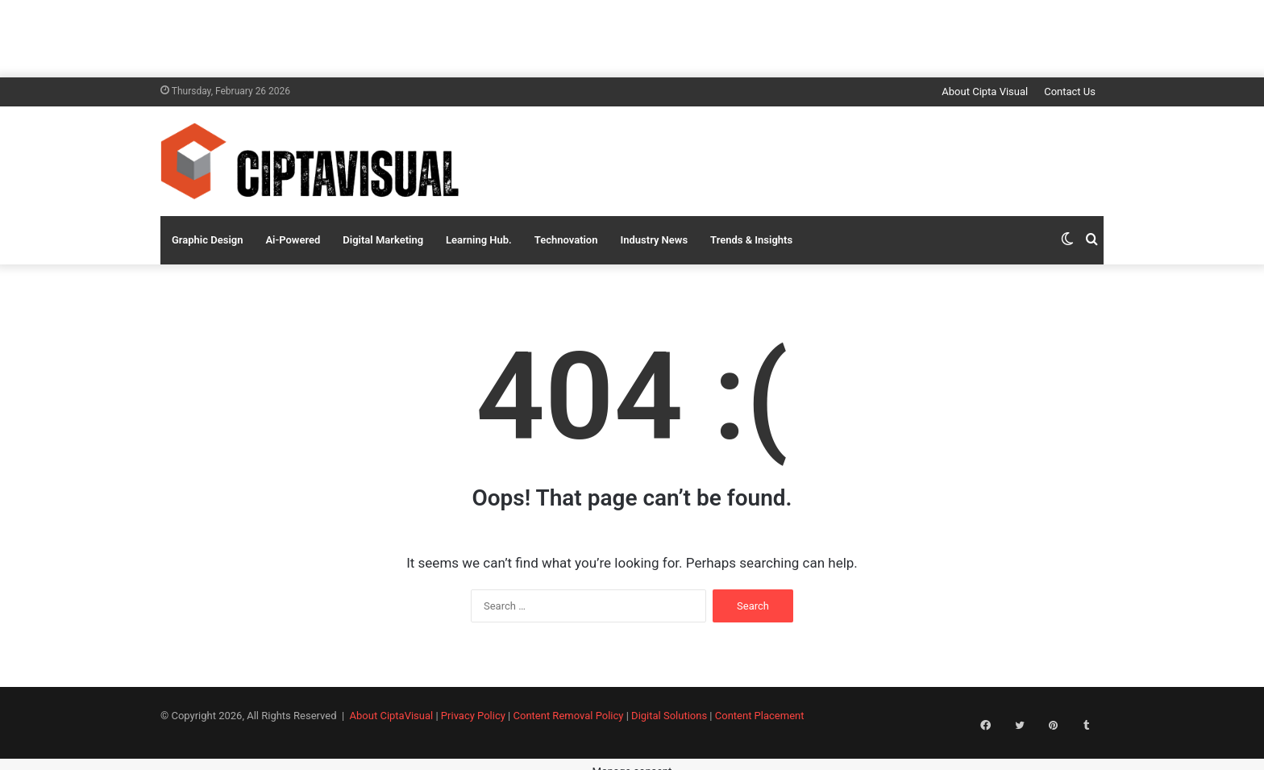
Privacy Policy (473, 716)
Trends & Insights (751, 240)
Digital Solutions (669, 716)
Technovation (566, 240)
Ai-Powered (292, 240)
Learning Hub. (479, 240)
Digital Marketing (383, 240)
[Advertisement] (632, 36)
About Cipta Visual (985, 91)
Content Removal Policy (569, 716)
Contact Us (1070, 91)
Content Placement (760, 716)
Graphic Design (207, 240)
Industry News (654, 240)
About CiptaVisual (392, 716)
